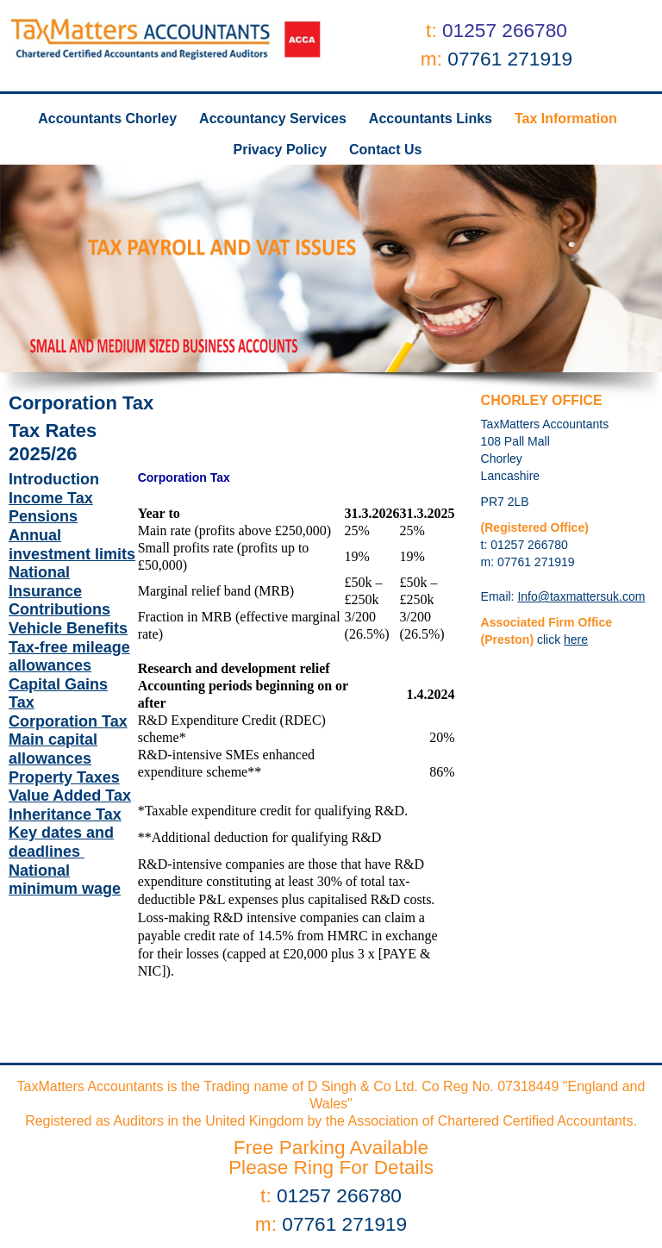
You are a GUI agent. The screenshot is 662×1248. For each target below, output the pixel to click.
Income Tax (51, 498)
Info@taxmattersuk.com (581, 596)
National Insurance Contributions (59, 591)
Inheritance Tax (65, 814)
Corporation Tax (68, 721)
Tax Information (566, 118)
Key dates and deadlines (61, 842)
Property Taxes (64, 777)
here (576, 639)
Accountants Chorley (107, 118)
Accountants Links (430, 118)
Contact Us (385, 149)
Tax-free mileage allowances (69, 657)
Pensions (43, 516)
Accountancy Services (273, 118)
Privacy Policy (281, 149)
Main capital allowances (53, 749)
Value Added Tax (70, 795)
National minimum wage (65, 880)
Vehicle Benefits (68, 628)
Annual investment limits (72, 545)
